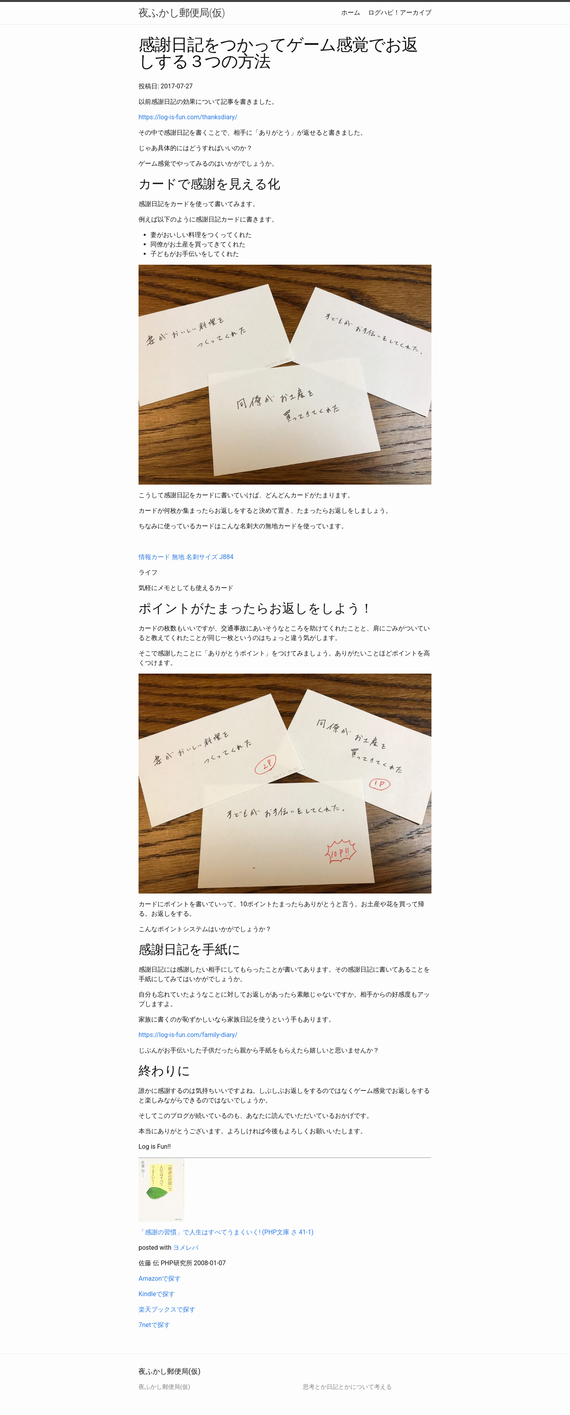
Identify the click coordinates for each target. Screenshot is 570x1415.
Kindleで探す (157, 1294)
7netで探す (154, 1325)
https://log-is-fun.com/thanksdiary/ (188, 117)
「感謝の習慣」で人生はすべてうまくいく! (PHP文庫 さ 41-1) (226, 1232)
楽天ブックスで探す (167, 1309)
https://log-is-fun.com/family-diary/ (188, 1035)
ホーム (350, 12)
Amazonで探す (160, 1278)
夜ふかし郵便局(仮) (182, 13)
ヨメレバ (185, 1247)
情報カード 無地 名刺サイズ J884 (186, 557)
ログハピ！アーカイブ (399, 12)
